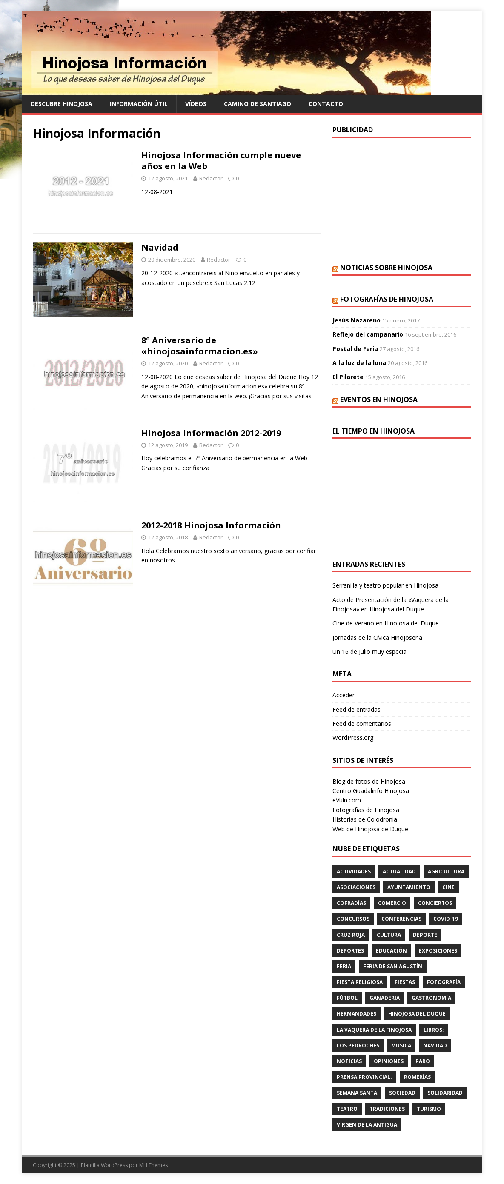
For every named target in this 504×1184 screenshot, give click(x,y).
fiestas (405, 982)
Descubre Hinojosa (61, 104)
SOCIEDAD (402, 1092)
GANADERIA (384, 997)
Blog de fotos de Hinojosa (368, 781)
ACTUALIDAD (399, 871)
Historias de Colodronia (364, 819)
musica (401, 1045)
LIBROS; (434, 1029)
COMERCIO (392, 903)
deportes (350, 950)
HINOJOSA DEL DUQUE (417, 1013)
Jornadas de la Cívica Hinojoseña (377, 637)
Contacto (326, 104)
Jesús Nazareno (356, 320)
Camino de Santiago (257, 104)
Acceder (343, 695)
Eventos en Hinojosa (379, 399)
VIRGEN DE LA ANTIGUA (367, 1124)
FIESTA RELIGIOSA (360, 982)
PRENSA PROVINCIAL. (364, 1077)
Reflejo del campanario (367, 334)
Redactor (211, 178)
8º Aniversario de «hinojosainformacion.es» (199, 345)
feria (344, 966)
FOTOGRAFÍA (444, 982)
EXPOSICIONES (438, 950)
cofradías (351, 903)
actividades (354, 871)
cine (448, 887)
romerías (417, 1077)
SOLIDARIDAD (445, 1092)
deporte (425, 935)
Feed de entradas (356, 709)
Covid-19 (445, 918)
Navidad (159, 247)
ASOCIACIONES (356, 887)
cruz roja (351, 935)
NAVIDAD (435, 1045)
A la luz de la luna (359, 363)
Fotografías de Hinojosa (386, 299)
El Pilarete (348, 377)
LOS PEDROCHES (358, 1045)
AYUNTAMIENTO (408, 887)
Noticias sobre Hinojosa (386, 267)
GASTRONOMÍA (431, 997)
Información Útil (139, 104)
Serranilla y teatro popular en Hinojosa (385, 585)
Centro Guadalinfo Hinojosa (370, 791)
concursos (353, 918)
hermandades (356, 1013)
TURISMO (429, 1109)
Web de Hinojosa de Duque (370, 829)
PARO (422, 1061)
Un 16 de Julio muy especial (370, 652)
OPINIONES (389, 1061)
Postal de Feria (355, 349)
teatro (347, 1109)
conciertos (435, 903)
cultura (389, 935)
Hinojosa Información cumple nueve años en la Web (221, 160)
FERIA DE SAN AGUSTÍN (392, 966)
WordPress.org (352, 737)
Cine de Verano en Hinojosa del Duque (385, 623)
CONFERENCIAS (401, 918)
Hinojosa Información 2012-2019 (211, 433)
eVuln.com (346, 800)
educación (391, 950)
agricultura (446, 871)
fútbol (347, 997)
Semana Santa (357, 1092)
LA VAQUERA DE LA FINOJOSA (374, 1029)
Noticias (349, 1061)
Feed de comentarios (361, 723)
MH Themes (153, 1165)
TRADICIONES (387, 1109)
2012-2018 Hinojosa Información (211, 525)
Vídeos (195, 104)
